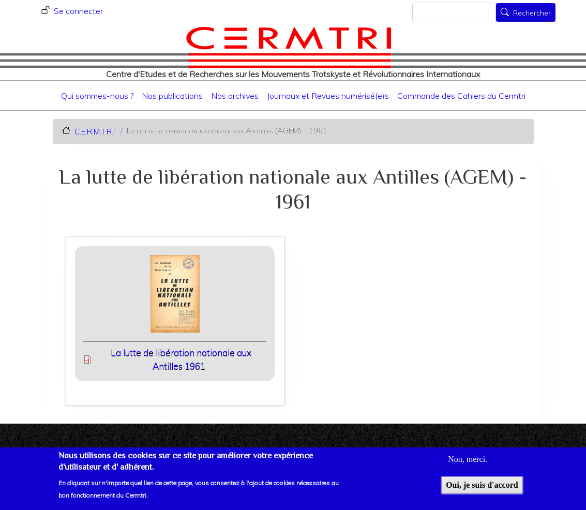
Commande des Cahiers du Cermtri (461, 96)
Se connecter (78, 11)
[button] (174, 297)
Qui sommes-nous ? (97, 96)
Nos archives (235, 96)
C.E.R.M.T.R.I (94, 131)
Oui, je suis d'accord (482, 489)
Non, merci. (467, 463)
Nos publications (172, 96)
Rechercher (532, 13)
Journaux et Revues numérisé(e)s (328, 96)
